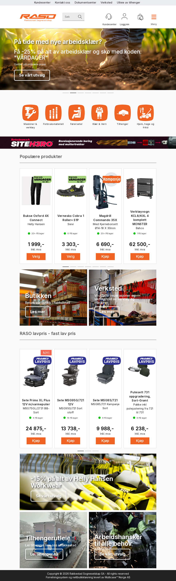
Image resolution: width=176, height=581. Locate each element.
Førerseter (76, 116)
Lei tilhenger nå (44, 554)
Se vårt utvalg (32, 75)
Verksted (106, 2)
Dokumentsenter (85, 2)
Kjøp (105, 256)
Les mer (37, 311)
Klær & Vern (100, 116)
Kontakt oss (62, 2)
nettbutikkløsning (83, 577)
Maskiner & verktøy (30, 118)
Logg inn (124, 17)
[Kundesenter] (109, 16)
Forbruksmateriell (53, 116)
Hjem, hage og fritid (145, 118)
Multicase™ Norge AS (117, 577)
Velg (36, 256)
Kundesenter (42, 2)
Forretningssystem (57, 577)
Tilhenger (122, 116)
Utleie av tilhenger (128, 2)
